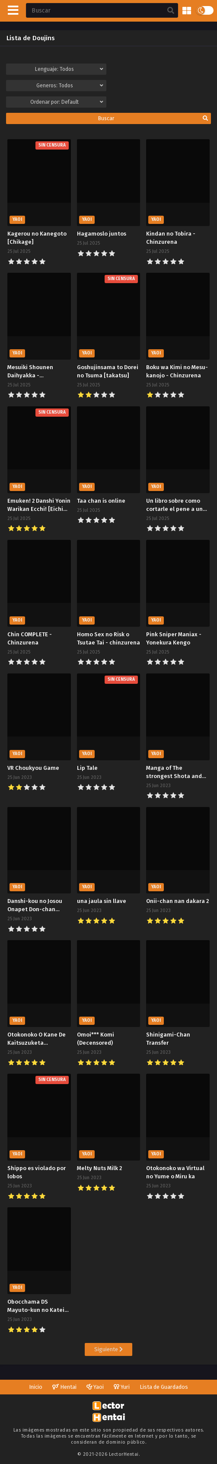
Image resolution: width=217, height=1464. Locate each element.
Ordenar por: (66, 102)
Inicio (35, 1387)
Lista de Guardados (164, 1387)
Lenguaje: (69, 69)
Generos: (70, 85)
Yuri (122, 1387)
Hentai (64, 1387)
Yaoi (95, 1387)
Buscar (153, 118)
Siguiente (108, 1349)
